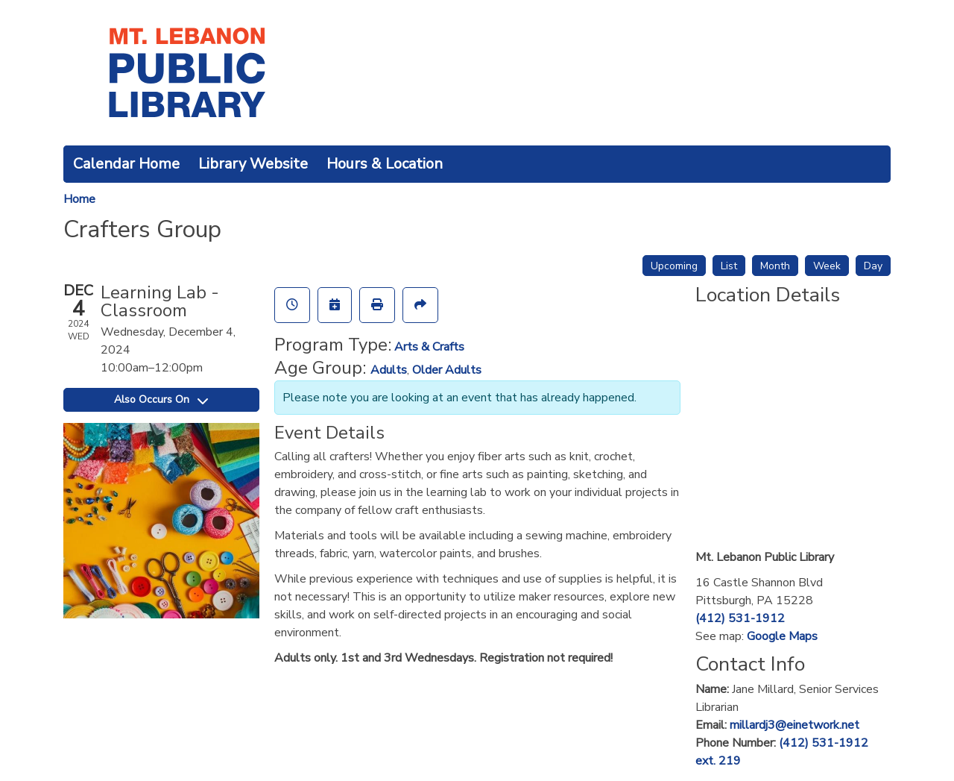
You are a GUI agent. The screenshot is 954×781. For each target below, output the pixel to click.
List (729, 266)
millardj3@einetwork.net (794, 725)
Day (873, 266)
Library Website (253, 164)
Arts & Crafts (429, 347)
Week (827, 266)
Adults (388, 370)
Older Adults (446, 370)
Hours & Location (384, 164)
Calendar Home (126, 164)
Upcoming (674, 266)
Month (775, 266)
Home (79, 199)
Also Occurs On (161, 399)
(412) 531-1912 (740, 618)
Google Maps (782, 636)
